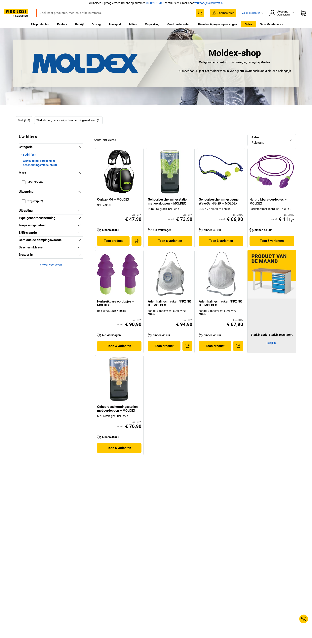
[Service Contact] (303, 619)
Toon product (113, 241)
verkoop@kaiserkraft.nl (208, 3)
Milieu (133, 24)
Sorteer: (256, 137)
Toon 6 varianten (170, 241)
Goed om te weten (178, 24)
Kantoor (62, 24)
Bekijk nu (271, 342)
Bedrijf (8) (24, 120)
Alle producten (40, 24)
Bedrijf (79, 24)
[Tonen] (79, 210)
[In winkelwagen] (136, 241)
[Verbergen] (79, 147)
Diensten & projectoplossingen (217, 24)
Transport (115, 24)
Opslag (96, 24)
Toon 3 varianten (221, 241)
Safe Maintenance (271, 24)
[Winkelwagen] (303, 13)
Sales (248, 24)
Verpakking (152, 24)
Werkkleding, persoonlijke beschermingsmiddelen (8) (68, 120)
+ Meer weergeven (51, 264)
